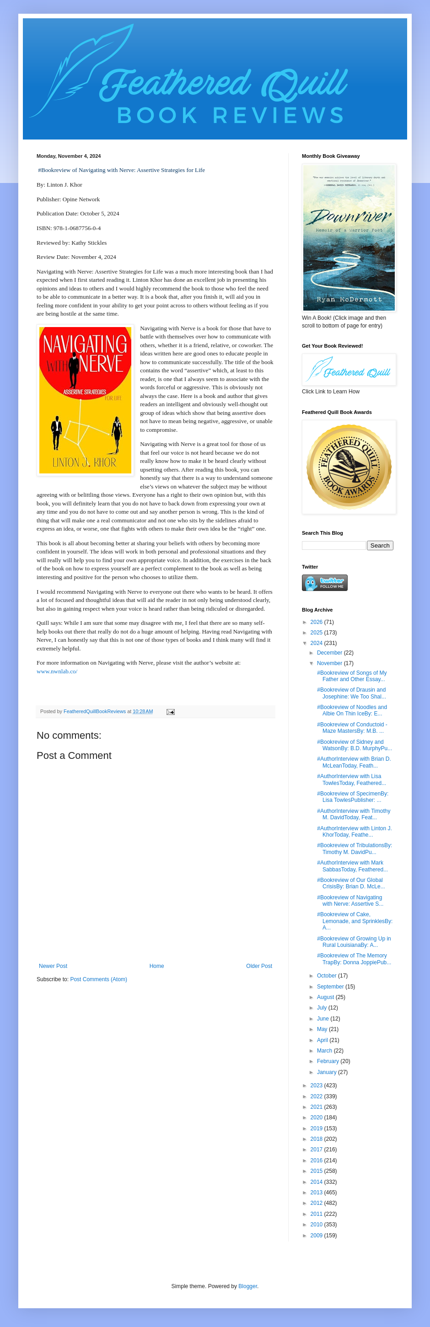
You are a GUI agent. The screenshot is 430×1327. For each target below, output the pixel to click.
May (323, 1029)
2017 (317, 1149)
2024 (317, 643)
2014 (317, 1182)
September (331, 986)
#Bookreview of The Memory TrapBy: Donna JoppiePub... (353, 958)
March (325, 1051)
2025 (317, 632)
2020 (317, 1117)
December (330, 653)
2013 (317, 1192)
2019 (317, 1128)
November (330, 663)
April (323, 1040)
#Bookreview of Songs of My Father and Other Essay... (351, 676)
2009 (317, 1235)
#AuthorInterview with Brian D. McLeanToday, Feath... (353, 762)
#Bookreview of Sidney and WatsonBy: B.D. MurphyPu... (354, 745)
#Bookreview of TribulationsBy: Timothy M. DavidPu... (354, 848)
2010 (317, 1224)
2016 (317, 1160)
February (328, 1061)
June (323, 1018)
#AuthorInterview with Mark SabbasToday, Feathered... (352, 866)
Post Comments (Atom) (98, 979)
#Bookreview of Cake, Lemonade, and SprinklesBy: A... (354, 921)
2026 (317, 622)
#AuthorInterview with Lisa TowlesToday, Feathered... (351, 779)
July (322, 1008)
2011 (317, 1214)
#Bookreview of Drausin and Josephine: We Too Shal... (351, 693)
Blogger (247, 1286)
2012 (317, 1203)
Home (157, 966)
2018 (317, 1139)
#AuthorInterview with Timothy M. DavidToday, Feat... (353, 814)
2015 (317, 1171)
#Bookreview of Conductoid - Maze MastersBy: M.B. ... (351, 727)
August (326, 997)
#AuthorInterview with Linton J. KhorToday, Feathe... (354, 831)
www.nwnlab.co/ (57, 671)
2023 (317, 1085)
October (327, 975)
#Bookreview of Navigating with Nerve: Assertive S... (349, 900)
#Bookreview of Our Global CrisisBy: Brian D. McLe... (350, 883)
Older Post (259, 966)
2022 (317, 1096)
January (327, 1072)
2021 (317, 1107)
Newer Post (53, 966)
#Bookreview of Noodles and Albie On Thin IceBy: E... (351, 710)
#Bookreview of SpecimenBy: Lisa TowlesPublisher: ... (352, 796)
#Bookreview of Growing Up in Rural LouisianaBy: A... (353, 941)
